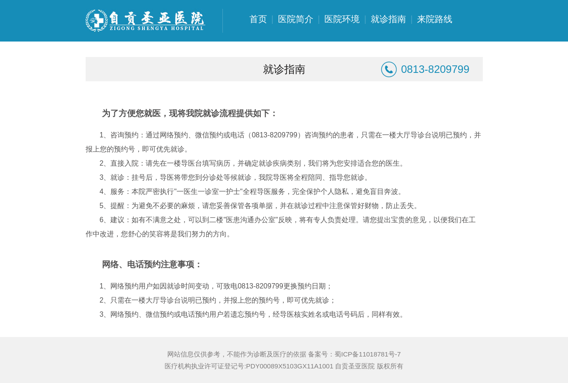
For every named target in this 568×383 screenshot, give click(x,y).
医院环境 (342, 19)
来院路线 (434, 19)
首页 (258, 19)
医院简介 (295, 19)
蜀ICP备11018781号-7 (368, 354)
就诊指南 (388, 19)
